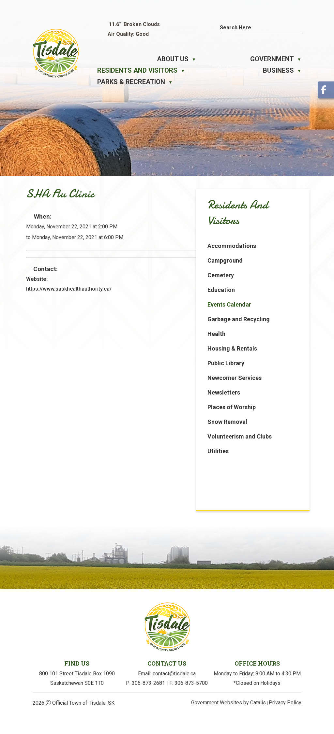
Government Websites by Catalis (228, 715)
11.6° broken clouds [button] (134, 24)
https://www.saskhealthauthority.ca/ (190, 297)
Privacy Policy (285, 715)
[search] (254, 27)
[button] (298, 26)
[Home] (101, 59)
